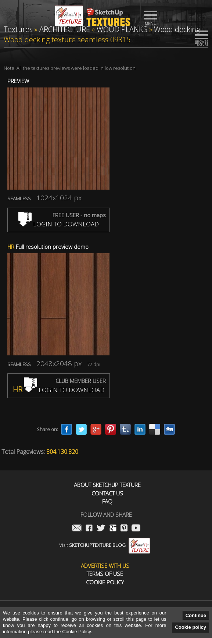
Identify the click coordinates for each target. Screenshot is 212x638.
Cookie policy (190, 627)
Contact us (107, 493)
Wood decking (177, 29)
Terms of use (105, 573)
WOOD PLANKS (122, 29)
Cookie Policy (105, 582)
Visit (104, 545)
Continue (196, 615)
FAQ (107, 501)
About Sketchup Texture (107, 484)
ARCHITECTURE (64, 29)
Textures (18, 29)
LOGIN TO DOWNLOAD (58, 224)
